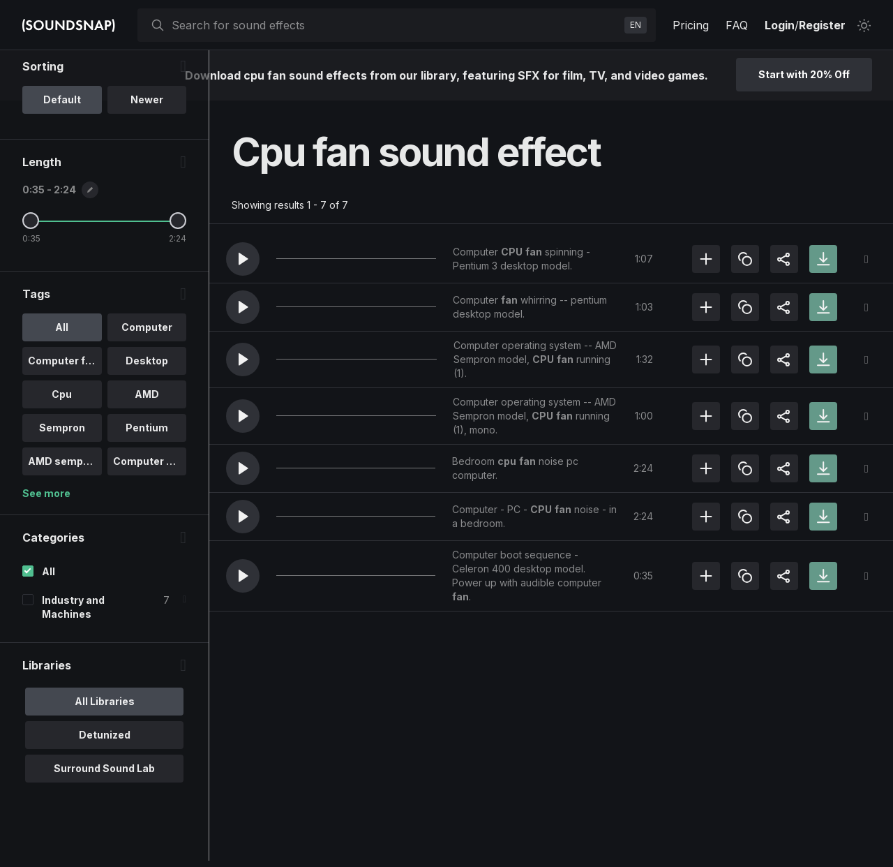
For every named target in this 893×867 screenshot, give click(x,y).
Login (780, 25)
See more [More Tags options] (46, 550)
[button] (243, 259)
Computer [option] (146, 384)
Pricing (691, 25)
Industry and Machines (73, 663)
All (48, 628)
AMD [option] (147, 451)
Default (62, 156)
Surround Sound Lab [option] (104, 825)
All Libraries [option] (105, 758)
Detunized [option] (104, 791)
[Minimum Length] (30, 277)
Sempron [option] (62, 484)
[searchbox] (395, 25)
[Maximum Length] (178, 277)
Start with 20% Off (804, 74)
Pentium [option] (147, 484)
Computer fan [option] (63, 417)
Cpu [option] (62, 451)
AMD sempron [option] (64, 518)
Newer (146, 156)
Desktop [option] (147, 417)
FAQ (737, 25)
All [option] (61, 384)
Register (822, 25)
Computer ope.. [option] (150, 518)
